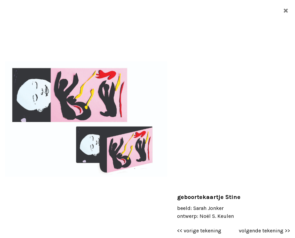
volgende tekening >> (264, 230)
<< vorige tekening (199, 230)
